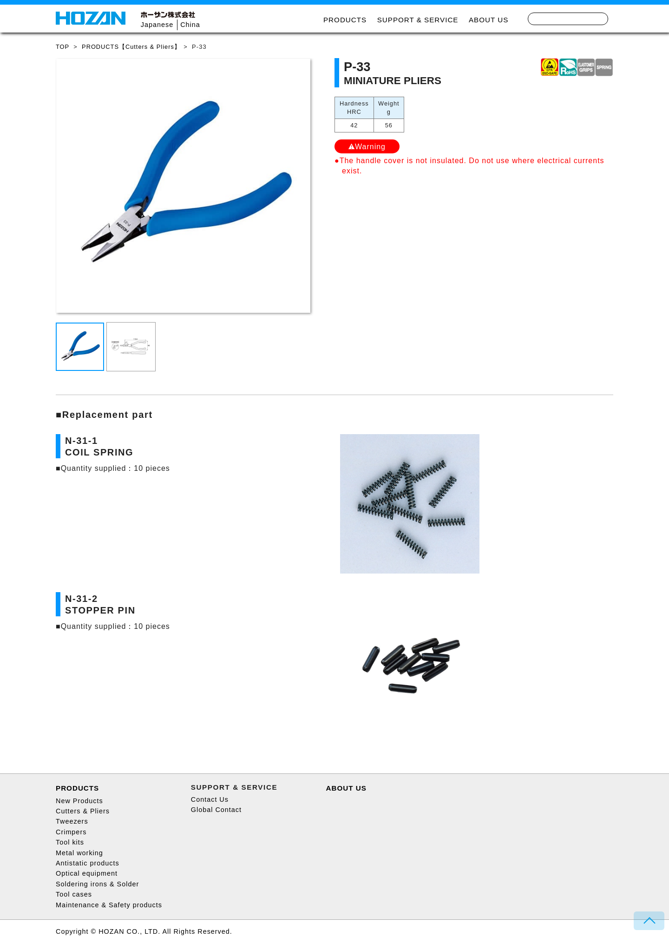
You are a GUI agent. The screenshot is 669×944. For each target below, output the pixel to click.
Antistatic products (87, 863)
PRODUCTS (345, 20)
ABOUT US (488, 20)
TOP (62, 46)
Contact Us (210, 799)
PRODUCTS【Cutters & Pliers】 (131, 46)
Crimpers (71, 832)
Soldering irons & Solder (97, 884)
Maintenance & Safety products (109, 905)
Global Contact (216, 809)
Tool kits (70, 842)
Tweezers (72, 821)
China (190, 24)
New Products (79, 801)
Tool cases (74, 894)
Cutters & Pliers (83, 811)
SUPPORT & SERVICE (418, 20)
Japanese (157, 24)
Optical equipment (87, 873)
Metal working (79, 853)
